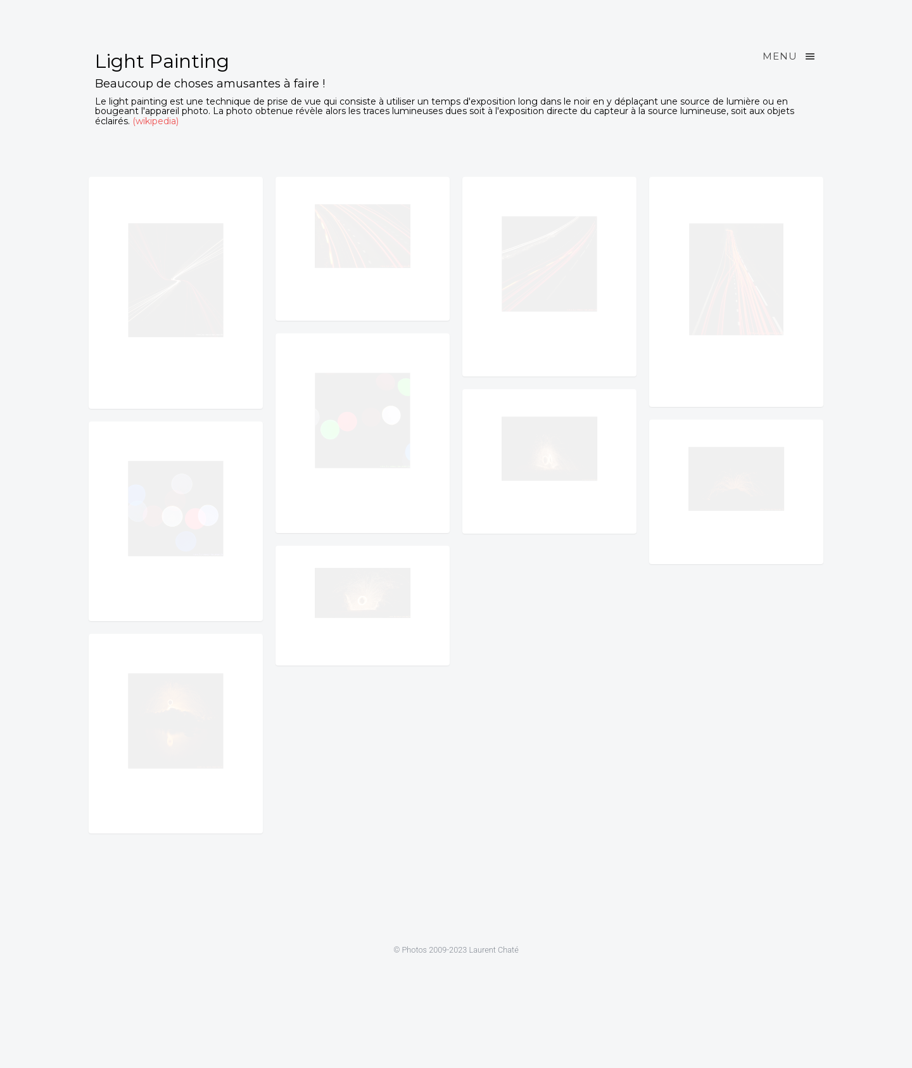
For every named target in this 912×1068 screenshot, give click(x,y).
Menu (790, 56)
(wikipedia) (155, 121)
